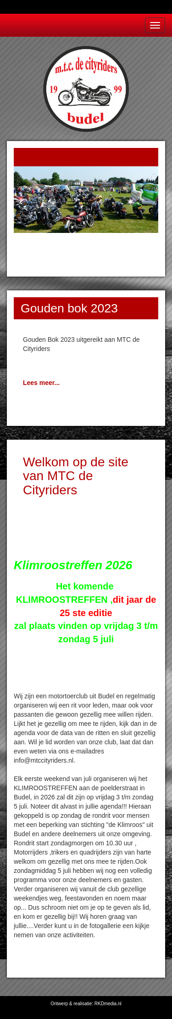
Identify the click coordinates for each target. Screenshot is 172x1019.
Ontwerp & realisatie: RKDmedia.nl (86, 1003)
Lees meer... (41, 382)
